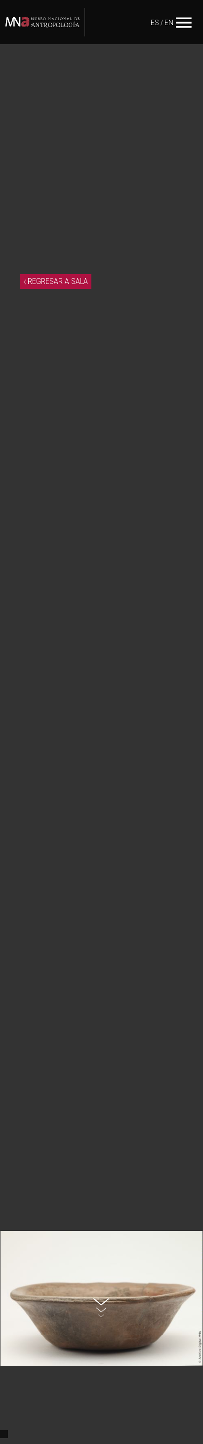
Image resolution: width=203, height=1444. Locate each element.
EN (168, 23)
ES (155, 23)
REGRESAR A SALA (56, 281)
